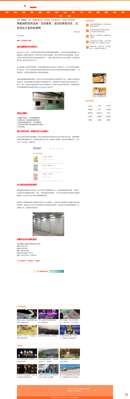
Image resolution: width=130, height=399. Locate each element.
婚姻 (15, 12)
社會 (65, 12)
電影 (73, 12)
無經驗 (90, 120)
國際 (98, 12)
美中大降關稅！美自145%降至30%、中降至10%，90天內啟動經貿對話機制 (69, 322)
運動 (31, 12)
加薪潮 (99, 120)
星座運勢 (90, 109)
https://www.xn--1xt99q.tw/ (28, 255)
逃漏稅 (108, 120)
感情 (7, 12)
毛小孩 (99, 105)
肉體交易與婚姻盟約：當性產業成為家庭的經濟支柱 (100, 25)
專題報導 (23, 20)
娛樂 (48, 12)
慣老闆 (90, 116)
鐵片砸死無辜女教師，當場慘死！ (48, 336)
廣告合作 (70, 391)
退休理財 (108, 109)
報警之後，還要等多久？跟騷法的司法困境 (100, 36)
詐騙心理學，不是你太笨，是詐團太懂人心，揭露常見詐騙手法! (100, 47)
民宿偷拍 (108, 116)
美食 (60, 16)
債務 (89, 12)
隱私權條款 (78, 391)
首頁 (18, 20)
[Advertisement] (48, 291)
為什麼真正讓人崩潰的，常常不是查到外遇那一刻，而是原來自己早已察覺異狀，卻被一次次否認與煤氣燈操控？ (100, 42)
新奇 (122, 12)
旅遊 (23, 12)
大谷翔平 (108, 105)
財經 (40, 12)
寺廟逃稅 (99, 116)
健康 (56, 12)
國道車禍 (90, 113)
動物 (106, 12)
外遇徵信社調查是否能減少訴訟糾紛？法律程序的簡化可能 (100, 30)
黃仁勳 (90, 106)
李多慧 (108, 113)
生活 (81, 12)
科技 (114, 12)
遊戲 (69, 16)
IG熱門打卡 (99, 113)
